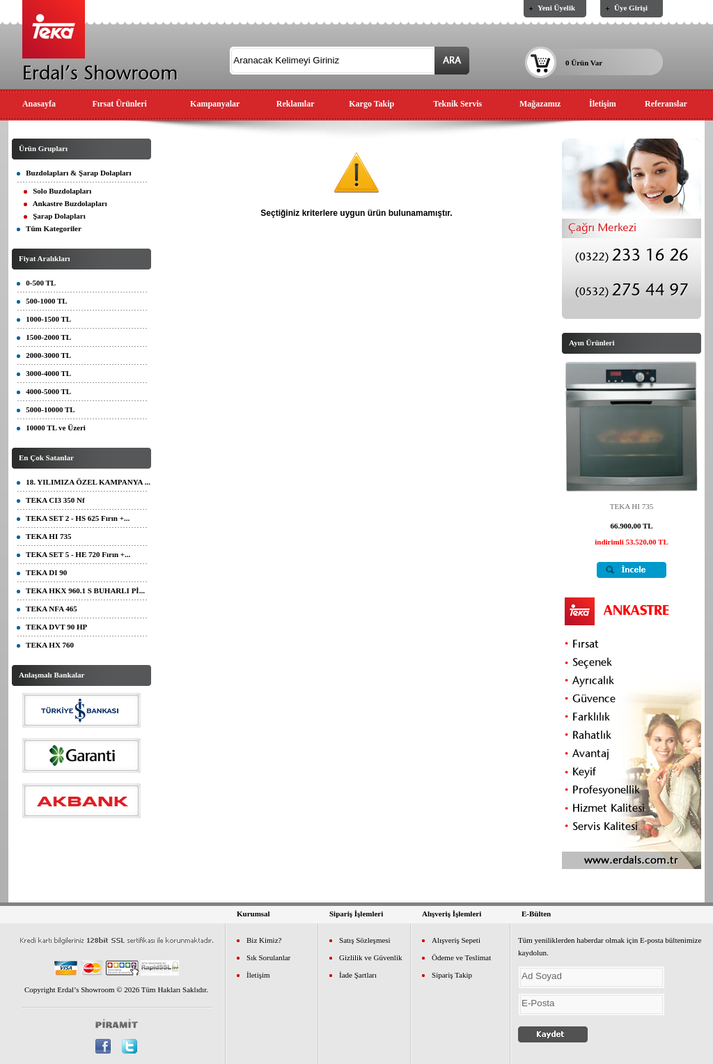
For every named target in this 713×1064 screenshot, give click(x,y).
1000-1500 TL (44, 319)
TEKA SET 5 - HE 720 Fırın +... (73, 554)
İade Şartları (358, 975)
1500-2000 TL (44, 337)
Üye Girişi (631, 7)
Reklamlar (295, 104)
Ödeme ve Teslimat (461, 957)
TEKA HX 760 (45, 645)
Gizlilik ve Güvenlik (370, 957)
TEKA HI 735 (44, 536)
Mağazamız (540, 104)
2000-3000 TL (44, 355)
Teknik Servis (457, 104)
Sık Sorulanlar (268, 957)
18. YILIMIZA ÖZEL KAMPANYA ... (83, 482)
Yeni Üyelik (556, 7)
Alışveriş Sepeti (456, 940)
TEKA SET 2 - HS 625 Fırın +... (73, 518)
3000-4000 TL (44, 373)
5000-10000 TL (46, 409)
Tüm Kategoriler (49, 228)
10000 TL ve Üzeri (51, 427)
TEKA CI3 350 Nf (51, 500)
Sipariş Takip (452, 975)
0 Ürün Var (583, 62)
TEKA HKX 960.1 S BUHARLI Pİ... (81, 590)
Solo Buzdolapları (57, 191)
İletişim (602, 104)
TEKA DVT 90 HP (52, 627)
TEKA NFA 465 (47, 608)
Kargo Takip (371, 104)
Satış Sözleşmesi (365, 940)
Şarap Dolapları (55, 216)
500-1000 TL (42, 301)
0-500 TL (36, 283)
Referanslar (666, 104)
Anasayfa (39, 104)
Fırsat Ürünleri (120, 104)
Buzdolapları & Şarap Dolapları (74, 173)
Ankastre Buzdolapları (65, 203)
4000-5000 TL (44, 391)
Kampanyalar (215, 104)
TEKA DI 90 (42, 572)
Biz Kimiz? (263, 940)
